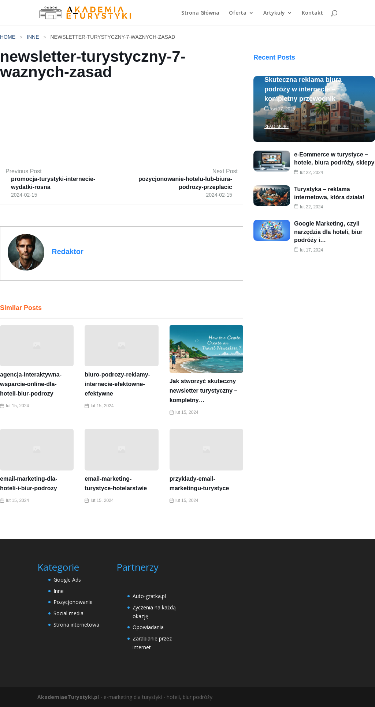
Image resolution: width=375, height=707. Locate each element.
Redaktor (67, 251)
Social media (68, 613)
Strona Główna (200, 13)
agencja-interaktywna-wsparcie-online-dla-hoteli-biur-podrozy (31, 384)
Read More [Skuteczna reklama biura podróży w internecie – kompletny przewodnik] (276, 143)
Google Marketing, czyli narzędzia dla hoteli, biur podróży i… (328, 249)
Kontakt (312, 13)
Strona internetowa (76, 624)
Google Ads (67, 579)
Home (7, 37)
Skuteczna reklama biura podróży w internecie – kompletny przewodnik (303, 106)
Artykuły (274, 13)
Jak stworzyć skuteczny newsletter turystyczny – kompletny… (204, 390)
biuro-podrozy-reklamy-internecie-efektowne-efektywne (117, 384)
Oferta (237, 13)
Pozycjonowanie (73, 601)
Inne (33, 37)
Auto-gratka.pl (149, 596)
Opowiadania (148, 627)
